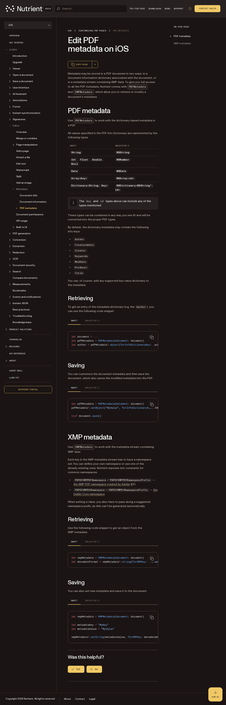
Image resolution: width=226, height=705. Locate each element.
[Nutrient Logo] (29, 8)
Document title (28, 195)
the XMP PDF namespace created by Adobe (101, 484)
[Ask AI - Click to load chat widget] (215, 694)
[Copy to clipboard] (151, 337)
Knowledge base (22, 322)
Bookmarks (19, 290)
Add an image (24, 182)
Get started (16, 43)
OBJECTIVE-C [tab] (92, 321)
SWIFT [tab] (74, 321)
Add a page (22, 151)
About (67, 699)
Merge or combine (26, 138)
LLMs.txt (14, 378)
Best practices (21, 309)
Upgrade (17, 62)
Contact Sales (207, 8)
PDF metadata (28, 208)
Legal (92, 699)
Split (19, 176)
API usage (22, 220)
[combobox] (95, 64)
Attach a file (23, 157)
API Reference (17, 353)
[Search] (91, 8)
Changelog (15, 339)
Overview (14, 36)
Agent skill (16, 371)
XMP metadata (182, 43)
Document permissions (29, 214)
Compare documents (25, 278)
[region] (113, 341)
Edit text (21, 163)
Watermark (22, 170)
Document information (33, 201)
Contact (80, 699)
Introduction (20, 56)
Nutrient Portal (28, 389)
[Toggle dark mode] (190, 8)
